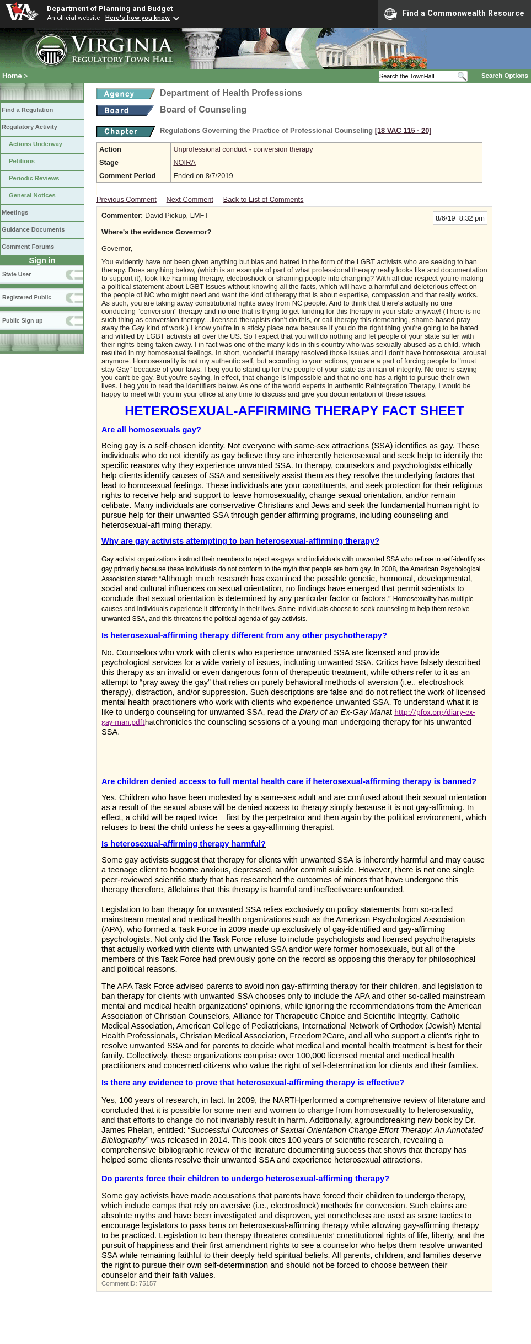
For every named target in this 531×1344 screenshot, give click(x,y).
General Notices (32, 195)
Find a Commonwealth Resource (454, 13)
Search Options (504, 75)
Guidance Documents (33, 229)
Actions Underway (35, 144)
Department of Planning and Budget (110, 8)
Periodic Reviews (34, 178)
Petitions (22, 161)
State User (16, 274)
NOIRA (184, 162)
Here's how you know (137, 18)
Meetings (15, 212)
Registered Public (26, 297)
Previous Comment (126, 199)
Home (12, 76)
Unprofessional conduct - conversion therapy (243, 149)
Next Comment (190, 199)
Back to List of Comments (263, 199)
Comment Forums (28, 246)
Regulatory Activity (29, 127)
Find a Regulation (27, 109)
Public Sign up (22, 320)
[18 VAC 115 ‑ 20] (403, 130)
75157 (148, 1283)
